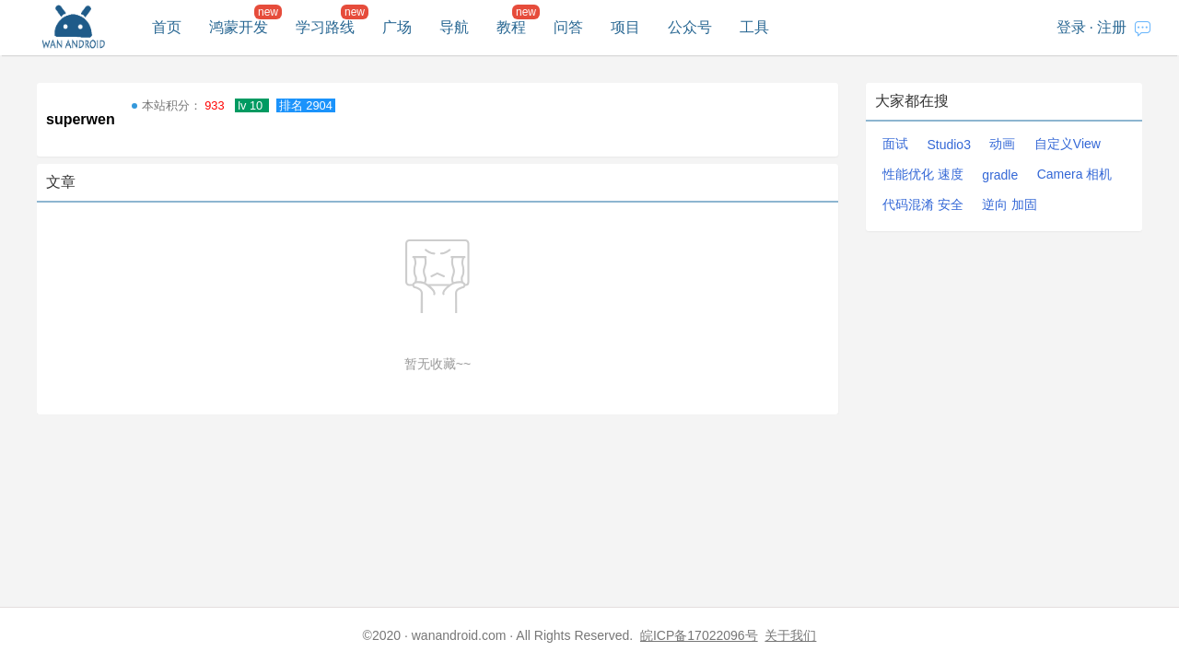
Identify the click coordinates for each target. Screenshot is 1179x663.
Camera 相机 (1075, 174)
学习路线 (325, 27)
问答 (568, 27)
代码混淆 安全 (922, 204)
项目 (625, 27)
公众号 (690, 27)
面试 (895, 143)
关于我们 (790, 635)
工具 (754, 27)
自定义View (1067, 143)
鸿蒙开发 (238, 27)
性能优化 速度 (922, 174)
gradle (1000, 175)
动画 (1002, 143)
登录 (1071, 27)
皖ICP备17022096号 (699, 635)
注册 (1111, 27)
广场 (397, 27)
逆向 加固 (1009, 204)
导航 (454, 27)
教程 (511, 27)
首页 (166, 27)
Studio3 (948, 144)
